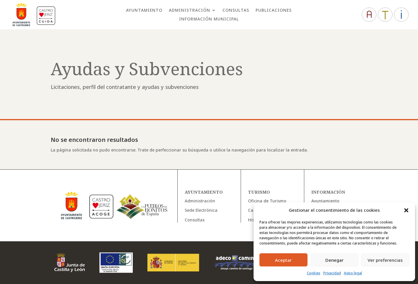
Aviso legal (353, 273)
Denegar (334, 260)
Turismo (259, 192)
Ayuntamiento (144, 10)
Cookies (313, 273)
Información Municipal (209, 19)
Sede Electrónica (201, 210)
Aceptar (283, 260)
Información (328, 192)
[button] (406, 210)
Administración (189, 10)
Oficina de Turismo (267, 201)
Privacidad (332, 273)
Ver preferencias (385, 260)
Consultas (235, 10)
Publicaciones (274, 10)
